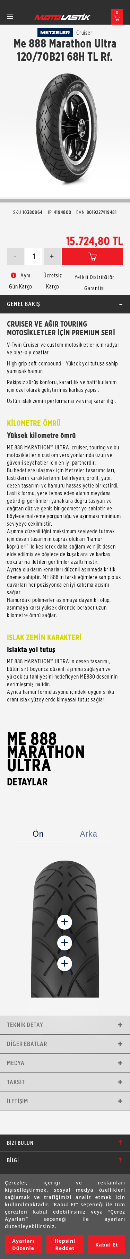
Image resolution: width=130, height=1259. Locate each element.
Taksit (16, 1082)
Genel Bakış (23, 304)
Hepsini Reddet (65, 1244)
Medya (16, 1063)
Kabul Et (106, 1244)
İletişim (17, 1101)
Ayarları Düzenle (23, 1244)
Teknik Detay (25, 1024)
